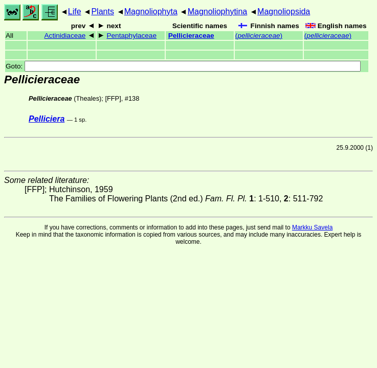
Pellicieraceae (191, 35)
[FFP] (113, 98)
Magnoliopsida (283, 11)
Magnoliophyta (151, 11)
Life (74, 11)
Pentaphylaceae (131, 35)
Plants (102, 11)
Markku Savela (312, 227)
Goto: (183, 66)
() (258, 35)
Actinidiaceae (65, 35)
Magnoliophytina (218, 11)
